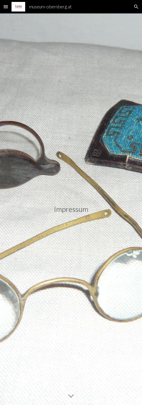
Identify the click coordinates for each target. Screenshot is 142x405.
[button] (6, 6)
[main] (71, 209)
